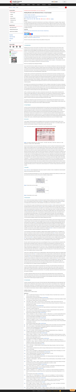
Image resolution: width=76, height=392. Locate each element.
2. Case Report (27, 104)
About (38, 4)
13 (50, 227)
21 (24, 238)
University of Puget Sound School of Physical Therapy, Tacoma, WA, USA (35, 16)
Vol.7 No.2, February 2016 (41, 10)
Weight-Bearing (46, 30)
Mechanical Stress (34, 30)
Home (12, 4)
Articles (17, 4)
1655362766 (13, 55)
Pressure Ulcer (29, 30)
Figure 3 (29, 169)
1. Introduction (27, 45)
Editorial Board (12, 18)
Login (64, 1)
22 (24, 375)
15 (48, 229)
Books (28, 4)
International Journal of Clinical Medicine (30, 10)
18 (24, 358)
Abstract (25, 20)
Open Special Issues (13, 27)
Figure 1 (25, 126)
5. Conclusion (27, 280)
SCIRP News (49, 390)
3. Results (26, 167)
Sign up (34, 390)
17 (35, 222)
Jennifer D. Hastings (27, 14)
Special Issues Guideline (14, 31)
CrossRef (43, 297)
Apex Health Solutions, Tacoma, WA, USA (30, 17)
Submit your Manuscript (41, 390)
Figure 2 (25, 169)
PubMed (46, 297)
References (26, 293)
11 (42, 201)
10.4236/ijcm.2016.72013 (36, 37)
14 (41, 206)
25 (56, 259)
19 (24, 361)
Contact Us (11, 38)
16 (34, 210)
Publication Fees (13, 20)
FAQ (10, 40)
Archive (11, 16)
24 (29, 256)
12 (24, 339)
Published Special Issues (14, 29)
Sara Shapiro (33, 14)
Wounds (25, 30)
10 (24, 330)
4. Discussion (27, 197)
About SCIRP (55, 390)
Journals (23, 4)
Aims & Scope (12, 12)
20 (24, 365)
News (33, 4)
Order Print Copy (12, 36)
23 (28, 255)
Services (44, 4)
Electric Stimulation (41, 30)
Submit (49, 4)
